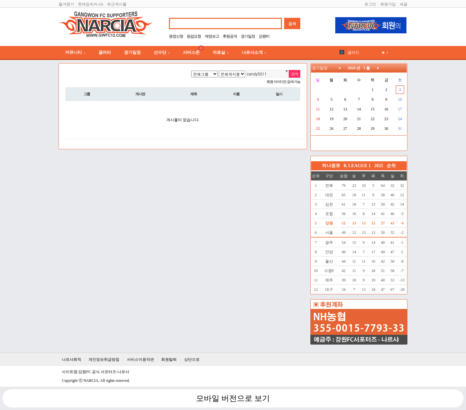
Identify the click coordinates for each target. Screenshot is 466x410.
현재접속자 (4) (90, 4)
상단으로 (192, 359)
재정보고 (212, 36)
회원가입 (388, 4)
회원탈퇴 (169, 359)
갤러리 (104, 52)
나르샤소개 (254, 52)
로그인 (370, 4)
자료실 (221, 52)
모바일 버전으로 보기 (233, 398)
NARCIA (90, 380)
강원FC (264, 36)
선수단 (162, 52)
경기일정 (248, 36)
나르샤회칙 (71, 359)
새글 (403, 4)
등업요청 (194, 36)
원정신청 (176, 36)
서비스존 (193, 50)
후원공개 (230, 36)
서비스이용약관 (140, 359)
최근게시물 (117, 4)
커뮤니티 (75, 52)
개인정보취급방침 (103, 359)
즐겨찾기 (66, 4)
